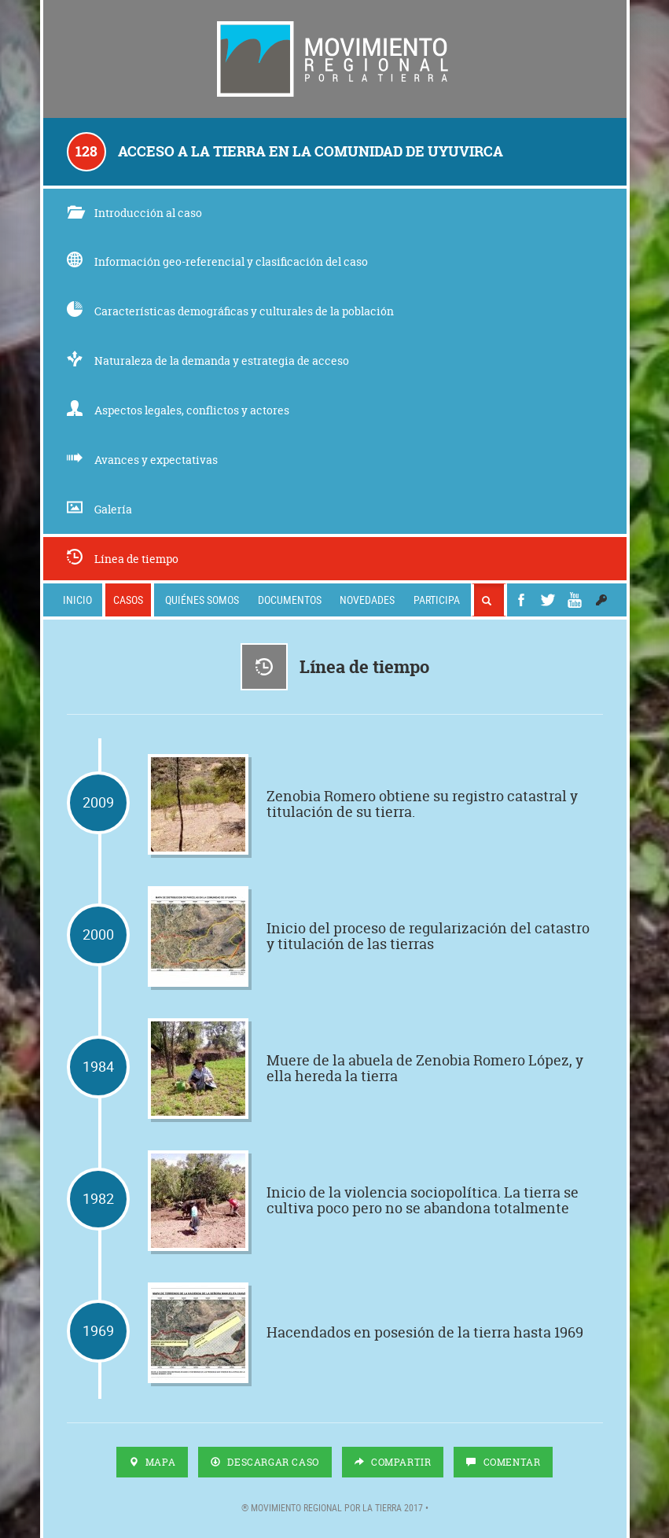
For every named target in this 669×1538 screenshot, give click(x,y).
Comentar (503, 1462)
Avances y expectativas (142, 459)
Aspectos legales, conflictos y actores (178, 410)
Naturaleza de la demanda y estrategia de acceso (208, 360)
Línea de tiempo (122, 558)
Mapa (152, 1462)
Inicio (77, 599)
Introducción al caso (134, 213)
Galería (99, 509)
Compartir (393, 1462)
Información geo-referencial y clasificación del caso (217, 261)
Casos (128, 599)
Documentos (290, 599)
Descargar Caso (265, 1462)
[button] (601, 600)
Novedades (367, 599)
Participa (437, 599)
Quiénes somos (202, 599)
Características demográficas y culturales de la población (230, 311)
